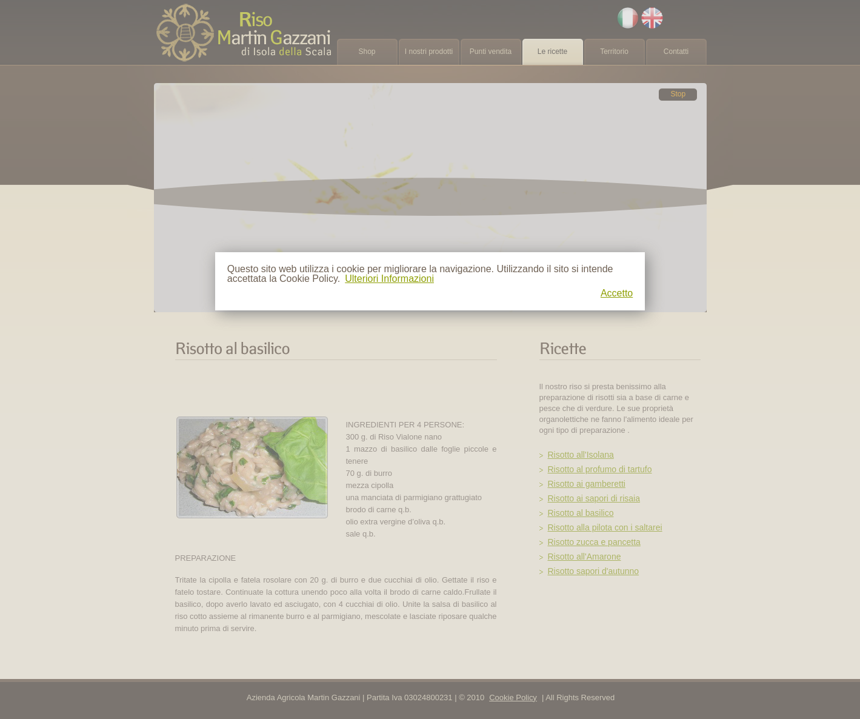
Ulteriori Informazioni (389, 278)
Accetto (617, 293)
